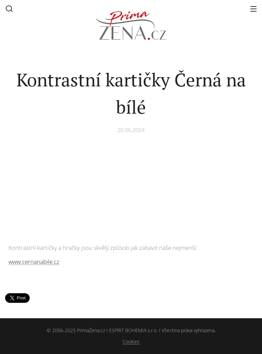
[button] (9, 8)
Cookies (131, 341)
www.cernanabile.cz (34, 262)
